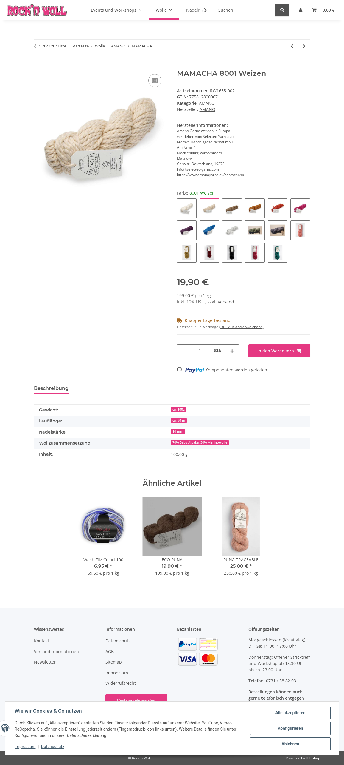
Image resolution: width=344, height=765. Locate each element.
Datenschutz (52, 746)
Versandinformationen (56, 651)
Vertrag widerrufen (136, 701)
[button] (201, 10)
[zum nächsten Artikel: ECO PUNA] (304, 46)
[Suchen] (245, 10)
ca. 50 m (178, 420)
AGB (109, 651)
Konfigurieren (290, 728)
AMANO (207, 103)
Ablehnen (290, 743)
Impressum (25, 746)
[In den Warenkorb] (38, 66)
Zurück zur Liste (52, 46)
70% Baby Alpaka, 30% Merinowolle (199, 442)
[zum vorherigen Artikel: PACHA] (292, 46)
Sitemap (113, 662)
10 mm (177, 431)
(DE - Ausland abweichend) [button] (241, 326)
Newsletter (45, 662)
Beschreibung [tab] (51, 388)
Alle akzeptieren (290, 712)
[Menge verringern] (183, 351)
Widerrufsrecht (120, 683)
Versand (226, 302)
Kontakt (41, 641)
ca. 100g (178, 409)
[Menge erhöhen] (232, 351)
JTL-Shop (313, 758)
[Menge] (200, 351)
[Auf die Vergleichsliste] (154, 80)
